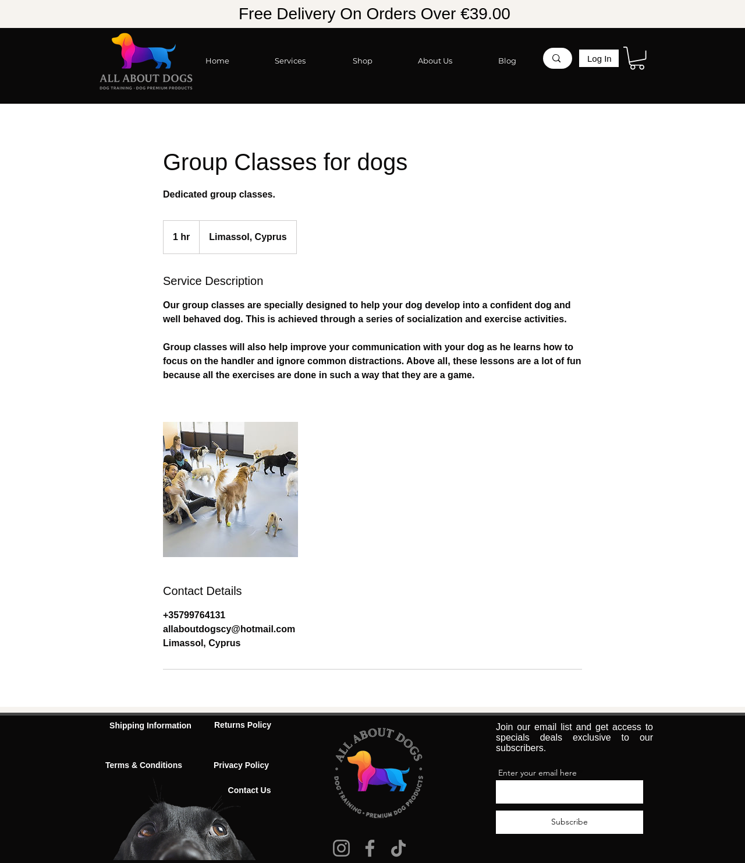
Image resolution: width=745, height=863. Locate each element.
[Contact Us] (249, 791)
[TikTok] (398, 848)
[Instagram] (341, 848)
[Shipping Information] (150, 726)
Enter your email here (537, 773)
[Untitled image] (230, 489)
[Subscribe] (569, 822)
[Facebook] (370, 848)
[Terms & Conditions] (144, 766)
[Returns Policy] (243, 726)
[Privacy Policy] (241, 766)
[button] (637, 58)
